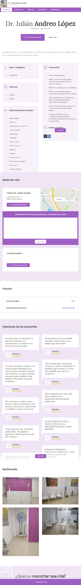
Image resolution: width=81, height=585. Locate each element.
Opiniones (42, 10)
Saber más (60, 37)
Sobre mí (6, 10)
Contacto (18, 10)
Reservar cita (40, 582)
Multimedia (55, 10)
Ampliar (59, 199)
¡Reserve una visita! (39, 37)
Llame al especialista (18, 205)
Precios (31, 10)
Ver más (60, 130)
